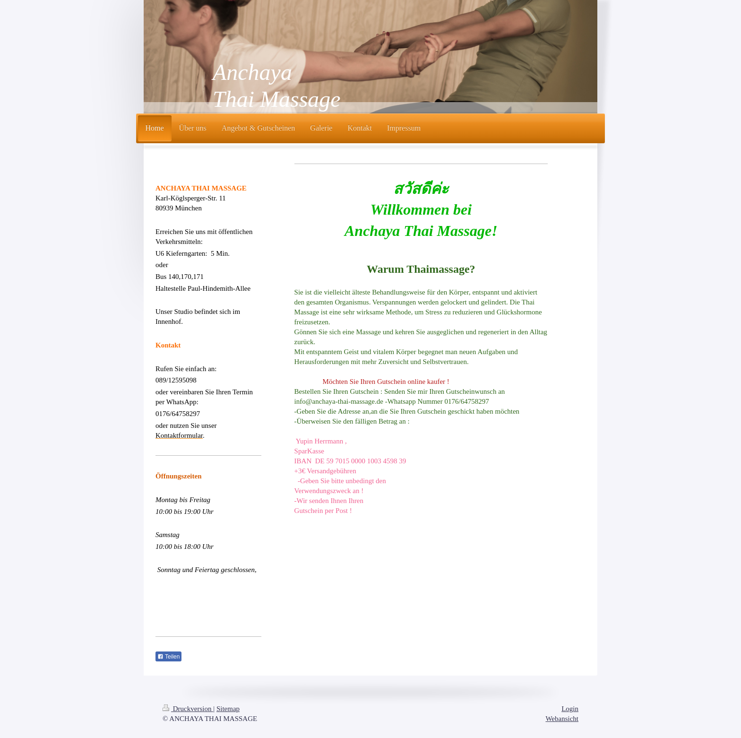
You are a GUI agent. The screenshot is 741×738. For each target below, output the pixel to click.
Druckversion (188, 708)
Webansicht (561, 718)
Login (569, 708)
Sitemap (228, 708)
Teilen (168, 656)
